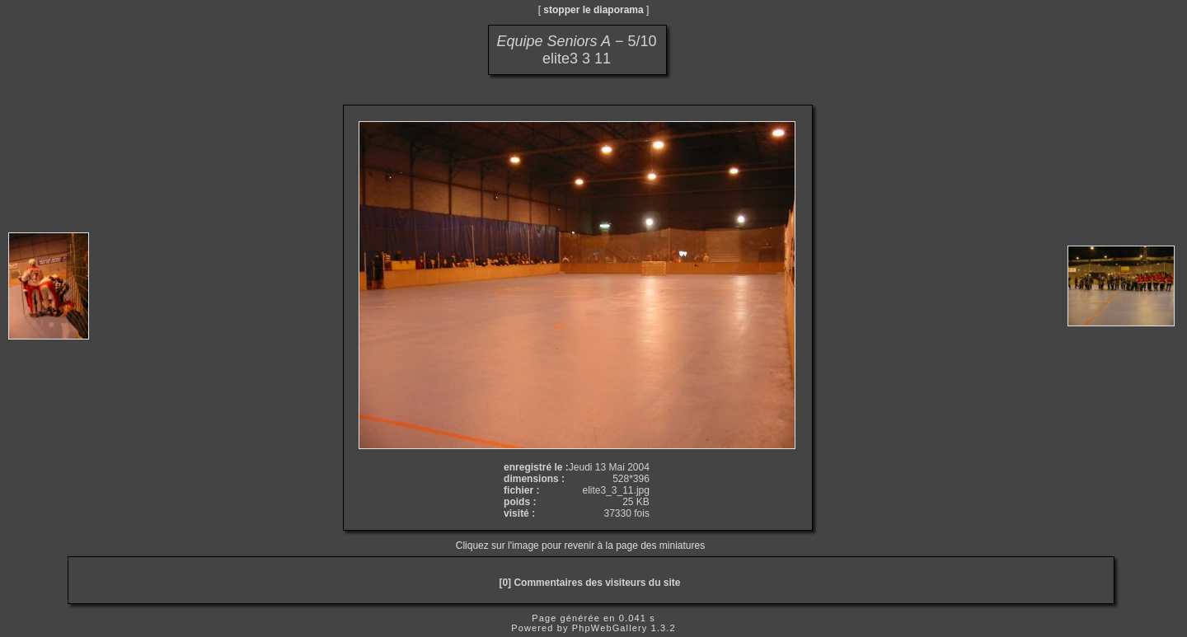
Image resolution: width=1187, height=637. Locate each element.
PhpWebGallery (610, 628)
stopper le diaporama (593, 10)
